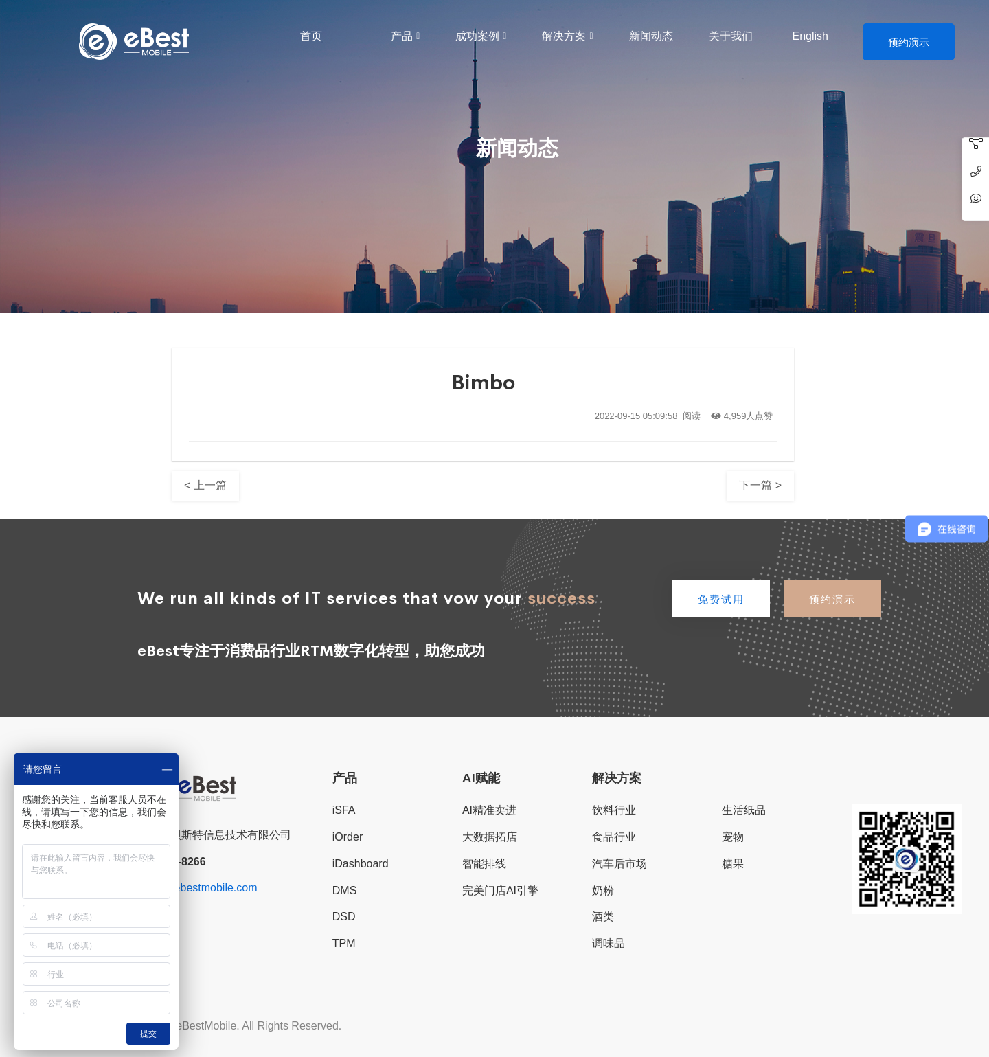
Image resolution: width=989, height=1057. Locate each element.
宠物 (733, 837)
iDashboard (360, 864)
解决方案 (564, 36)
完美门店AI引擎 (500, 890)
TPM (344, 943)
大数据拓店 (489, 837)
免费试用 (721, 599)
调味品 (608, 943)
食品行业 (614, 837)
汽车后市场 (619, 864)
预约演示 (908, 42)
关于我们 (731, 36)
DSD (344, 916)
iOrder (347, 837)
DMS (344, 890)
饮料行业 (614, 810)
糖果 (733, 864)
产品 (402, 36)
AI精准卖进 (489, 810)
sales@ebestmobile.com (197, 888)
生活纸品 (744, 810)
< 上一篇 (205, 485)
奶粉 (603, 890)
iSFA (344, 810)
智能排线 (484, 864)
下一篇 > (760, 485)
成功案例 (477, 36)
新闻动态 (651, 36)
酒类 (603, 916)
